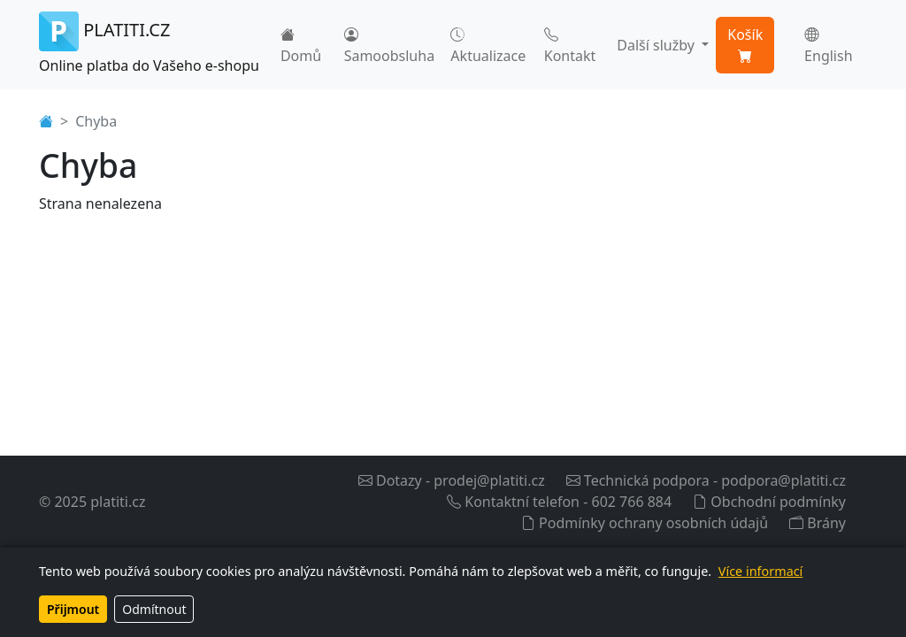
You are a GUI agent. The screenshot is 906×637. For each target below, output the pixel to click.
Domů (300, 45)
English (828, 45)
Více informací (760, 571)
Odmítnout (154, 609)
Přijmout (73, 609)
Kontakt (570, 45)
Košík (745, 45)
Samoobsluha (389, 45)
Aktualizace (488, 45)
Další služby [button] (657, 45)
